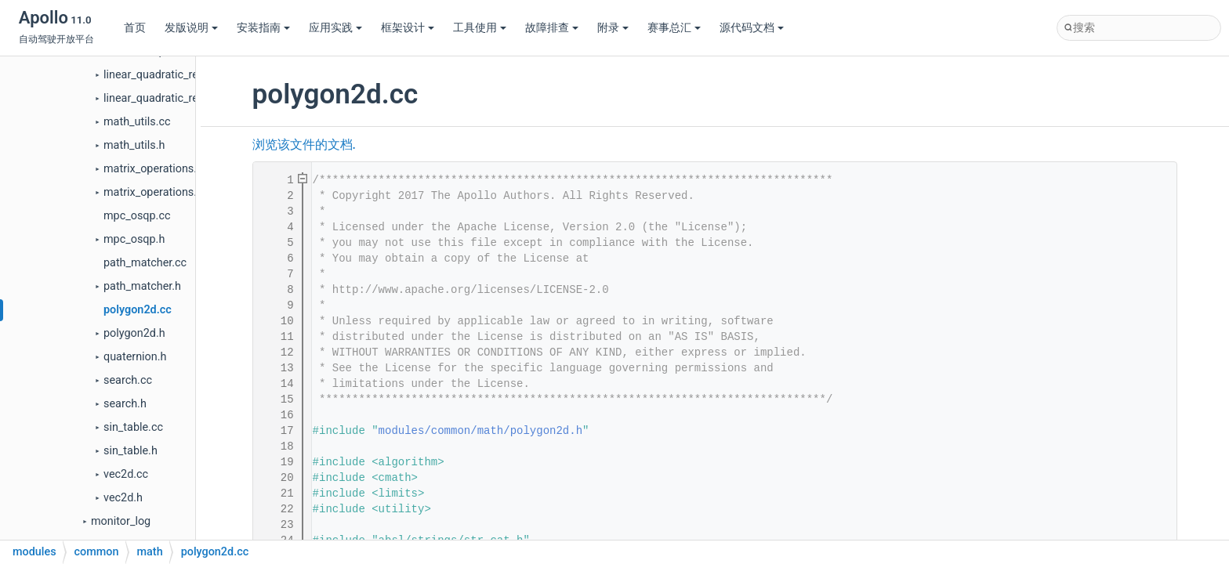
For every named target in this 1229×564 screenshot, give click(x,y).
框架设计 (407, 27)
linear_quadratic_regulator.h (172, 98)
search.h (125, 403)
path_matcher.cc (145, 262)
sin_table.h (130, 450)
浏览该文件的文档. (304, 145)
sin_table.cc (133, 427)
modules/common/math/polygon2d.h (480, 431)
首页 (135, 27)
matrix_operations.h (153, 192)
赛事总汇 (674, 27)
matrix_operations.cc (155, 168)
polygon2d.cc (137, 309)
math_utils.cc (137, 121)
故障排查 (551, 27)
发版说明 (191, 27)
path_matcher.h (142, 286)
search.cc (127, 380)
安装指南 (263, 27)
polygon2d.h (134, 333)
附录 (613, 27)
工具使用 (479, 27)
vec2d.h (123, 497)
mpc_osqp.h (134, 239)
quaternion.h (134, 356)
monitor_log (120, 521)
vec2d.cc (125, 474)
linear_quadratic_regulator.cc (175, 74)
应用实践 (335, 27)
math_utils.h (134, 145)
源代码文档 (752, 27)
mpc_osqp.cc (136, 215)
